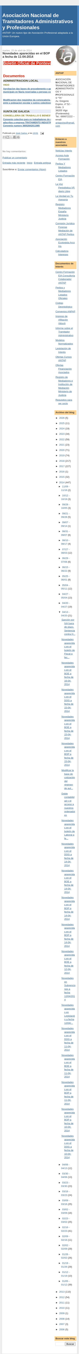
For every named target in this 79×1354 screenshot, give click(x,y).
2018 (62, 461)
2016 (62, 471)
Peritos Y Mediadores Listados (63, 167)
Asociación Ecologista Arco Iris (65, 243)
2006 (62, 1329)
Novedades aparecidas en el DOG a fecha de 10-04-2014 (68, 1147)
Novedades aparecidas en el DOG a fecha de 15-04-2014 (68, 700)
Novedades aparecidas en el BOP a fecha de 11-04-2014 (68, 1093)
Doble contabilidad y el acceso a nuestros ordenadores (68, 804)
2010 (62, 1308)
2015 (62, 477)
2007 (62, 1324)
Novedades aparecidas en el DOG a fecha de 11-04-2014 (68, 1039)
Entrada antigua (42, 162)
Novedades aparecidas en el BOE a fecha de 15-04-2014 (68, 727)
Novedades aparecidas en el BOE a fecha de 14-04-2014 (68, 881)
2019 (62, 455)
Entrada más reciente (14, 162)
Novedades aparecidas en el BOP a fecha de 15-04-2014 (68, 754)
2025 (62, 423)
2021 (62, 444)
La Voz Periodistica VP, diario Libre (65, 188)
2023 (62, 434)
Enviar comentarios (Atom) (32, 169)
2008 (62, 1318)
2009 (62, 1313)
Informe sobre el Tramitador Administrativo (64, 332)
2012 (62, 1297)
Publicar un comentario (15, 157)
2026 (62, 418)
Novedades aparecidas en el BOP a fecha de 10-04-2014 (68, 1120)
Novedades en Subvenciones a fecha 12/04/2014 (69, 989)
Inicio (29, 162)
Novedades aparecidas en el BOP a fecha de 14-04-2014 (68, 908)
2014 (62, 482)
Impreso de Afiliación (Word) (61, 320)
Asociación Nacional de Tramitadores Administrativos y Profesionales (37, 21)
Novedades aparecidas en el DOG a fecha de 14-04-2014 (68, 854)
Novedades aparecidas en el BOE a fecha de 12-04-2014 (68, 962)
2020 (62, 450)
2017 (62, 466)
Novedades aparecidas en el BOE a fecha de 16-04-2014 (68, 673)
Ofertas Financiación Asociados (63, 369)
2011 (62, 1302)
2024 (62, 428)
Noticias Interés (63, 150)
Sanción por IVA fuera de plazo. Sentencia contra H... (68, 626)
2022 (62, 439)
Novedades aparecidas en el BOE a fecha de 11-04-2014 (68, 1066)
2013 (62, 1291)
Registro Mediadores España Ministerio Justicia (63, 211)
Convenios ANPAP (65, 311)
